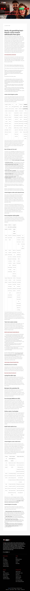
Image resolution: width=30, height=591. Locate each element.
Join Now (26, 8)
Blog (16, 557)
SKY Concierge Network (20, 581)
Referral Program (6, 566)
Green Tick (17, 574)
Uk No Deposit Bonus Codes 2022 (10, 54)
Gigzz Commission (6, 574)
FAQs (4, 571)
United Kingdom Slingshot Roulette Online (11, 362)
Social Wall (17, 563)
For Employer (5, 560)
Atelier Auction (18, 571)
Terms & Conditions (6, 578)
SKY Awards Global (19, 580)
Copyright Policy (5, 577)
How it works (12, 589)
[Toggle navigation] (2, 9)
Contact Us (23, 589)
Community (18, 560)
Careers (18, 589)
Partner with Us (5, 563)
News (16, 589)
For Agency (5, 559)
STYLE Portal (18, 578)
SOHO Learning (18, 577)
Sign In (21, 8)
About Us (7, 589)
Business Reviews (19, 559)
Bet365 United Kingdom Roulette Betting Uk (11, 332)
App (3, 557)
